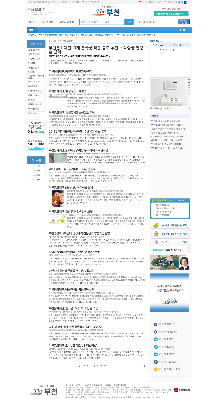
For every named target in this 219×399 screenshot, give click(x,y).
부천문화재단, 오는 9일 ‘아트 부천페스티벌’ (73, 345)
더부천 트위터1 (162, 215)
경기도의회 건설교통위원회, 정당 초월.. (168, 137)
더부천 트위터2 (167, 347)
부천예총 (32, 63)
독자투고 (36, 175)
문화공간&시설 (34, 105)
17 (109, 366)
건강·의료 (151, 35)
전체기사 (32, 35)
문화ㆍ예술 (178, 45)
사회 (72, 35)
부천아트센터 (34, 114)
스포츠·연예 (120, 35)
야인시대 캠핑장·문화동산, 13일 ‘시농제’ (71, 270)
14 (96, 366)
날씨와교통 (150, 2)
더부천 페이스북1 (168, 324)
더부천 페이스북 (163, 205)
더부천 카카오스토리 (169, 369)
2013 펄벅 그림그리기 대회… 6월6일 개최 (72, 169)
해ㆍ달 (68, 2)
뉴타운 (158, 2)
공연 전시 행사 (34, 54)
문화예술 (99, 35)
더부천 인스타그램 (168, 362)
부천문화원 (33, 86)
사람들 (84, 35)
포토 (41, 35)
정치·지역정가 (51, 35)
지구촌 (165, 2)
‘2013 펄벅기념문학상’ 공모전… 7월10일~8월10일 (77, 131)
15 (101, 366)
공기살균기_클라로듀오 (160, 109)
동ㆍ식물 (60, 2)
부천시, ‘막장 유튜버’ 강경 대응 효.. (166, 121)
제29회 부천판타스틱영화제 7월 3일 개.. (168, 129)
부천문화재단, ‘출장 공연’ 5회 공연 (67, 91)
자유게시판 (173, 2)
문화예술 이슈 (34, 50)
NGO (91, 35)
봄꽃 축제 (32, 100)
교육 (77, 35)
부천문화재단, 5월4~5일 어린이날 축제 (71, 187)
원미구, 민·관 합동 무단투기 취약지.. (166, 133)
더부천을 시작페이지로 (89, 2)
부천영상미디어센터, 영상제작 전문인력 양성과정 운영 (79, 233)
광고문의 (78, 385)
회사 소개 (69, 385)
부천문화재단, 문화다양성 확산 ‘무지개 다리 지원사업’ (78, 150)
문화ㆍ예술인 (34, 95)
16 (105, 366)
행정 (61, 35)
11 (84, 366)
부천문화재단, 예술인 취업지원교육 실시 (71, 289)
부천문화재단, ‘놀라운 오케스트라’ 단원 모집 (73, 308)
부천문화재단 (34, 59)
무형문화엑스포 (34, 91)
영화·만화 (109, 35)
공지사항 (36, 166)
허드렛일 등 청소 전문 (165, 209)
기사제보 (75, 2)
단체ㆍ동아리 (34, 82)
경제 (66, 35)
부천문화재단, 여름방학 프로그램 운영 (70, 71)
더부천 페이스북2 (163, 212)
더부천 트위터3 (167, 354)
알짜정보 (36, 171)
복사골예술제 (34, 68)
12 (88, 366)
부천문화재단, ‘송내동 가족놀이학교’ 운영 (71, 112)
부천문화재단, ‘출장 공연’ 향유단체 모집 (71, 211)
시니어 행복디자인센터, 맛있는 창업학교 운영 (74, 252)
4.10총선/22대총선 (147, 22)
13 (92, 366)
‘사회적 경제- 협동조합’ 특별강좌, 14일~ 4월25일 (76, 327)
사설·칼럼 (131, 35)
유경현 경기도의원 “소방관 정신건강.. (167, 140)
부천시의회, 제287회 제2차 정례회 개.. (168, 125)
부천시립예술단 (34, 109)
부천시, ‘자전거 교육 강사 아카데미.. (166, 144)
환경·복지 (141, 35)
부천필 (31, 72)
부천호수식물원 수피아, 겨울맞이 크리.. (168, 148)
